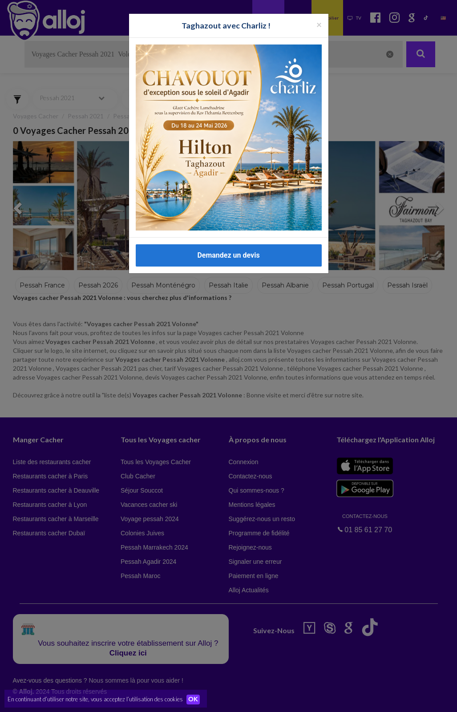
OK (195, 699)
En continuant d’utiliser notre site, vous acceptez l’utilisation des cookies (95, 698)
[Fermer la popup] (319, 24)
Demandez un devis (228, 255)
